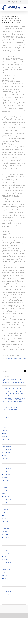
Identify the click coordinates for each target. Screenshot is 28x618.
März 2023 (5, 493)
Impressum (14, 611)
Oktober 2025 (6, 421)
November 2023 (7, 471)
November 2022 (7, 503)
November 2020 (7, 563)
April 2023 (5, 490)
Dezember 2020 (7, 559)
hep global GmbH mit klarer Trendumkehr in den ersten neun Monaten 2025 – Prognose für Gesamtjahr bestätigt (13, 393)
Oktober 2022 (6, 506)
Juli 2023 (5, 484)
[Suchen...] (13, 371)
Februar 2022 (6, 528)
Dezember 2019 (7, 588)
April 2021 (5, 550)
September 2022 (7, 509)
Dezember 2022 (7, 499)
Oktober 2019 (6, 594)
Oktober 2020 (6, 566)
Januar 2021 (6, 556)
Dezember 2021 (7, 534)
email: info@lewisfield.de (15, 2)
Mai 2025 (5, 433)
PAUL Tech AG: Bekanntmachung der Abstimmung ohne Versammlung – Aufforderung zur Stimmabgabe (11, 407)
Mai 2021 (5, 547)
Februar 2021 (6, 553)
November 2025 (7, 417)
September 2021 (7, 540)
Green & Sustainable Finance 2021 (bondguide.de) (14, 358)
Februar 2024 (6, 462)
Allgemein (5, 603)
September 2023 (7, 477)
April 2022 (5, 522)
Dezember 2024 (7, 446)
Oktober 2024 (6, 452)
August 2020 (6, 572)
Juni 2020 (5, 578)
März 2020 (5, 581)
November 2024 (7, 449)
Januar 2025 (6, 443)
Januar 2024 (6, 465)
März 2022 (5, 525)
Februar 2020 (6, 585)
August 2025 (6, 427)
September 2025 (7, 424)
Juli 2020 (5, 575)
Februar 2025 (6, 440)
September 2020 (7, 569)
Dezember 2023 (7, 468)
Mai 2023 (5, 487)
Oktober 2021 (6, 537)
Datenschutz (22, 609)
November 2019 (7, 591)
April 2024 (5, 458)
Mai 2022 (5, 518)
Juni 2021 (5, 544)
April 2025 (5, 436)
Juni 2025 (5, 430)
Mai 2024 (5, 455)
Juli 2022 (5, 515)
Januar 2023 (6, 496)
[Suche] (25, 371)
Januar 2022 (6, 531)
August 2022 (6, 512)
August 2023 (6, 481)
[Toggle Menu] (24, 7)
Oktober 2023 (6, 474)
